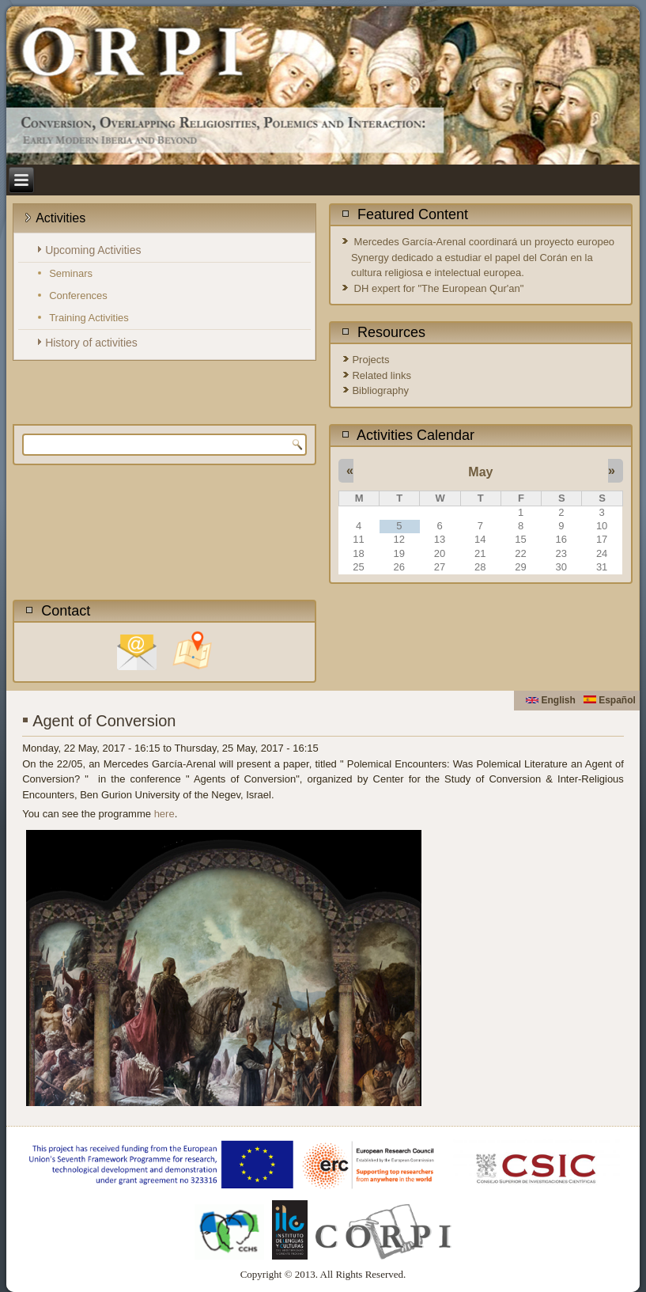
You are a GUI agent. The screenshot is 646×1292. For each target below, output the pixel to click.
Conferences (78, 295)
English (551, 700)
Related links (381, 375)
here (164, 814)
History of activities (91, 342)
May (480, 472)
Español (610, 700)
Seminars (71, 273)
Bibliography (380, 390)
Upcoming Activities (93, 250)
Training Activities (89, 318)
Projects (370, 360)
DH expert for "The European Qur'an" (439, 288)
